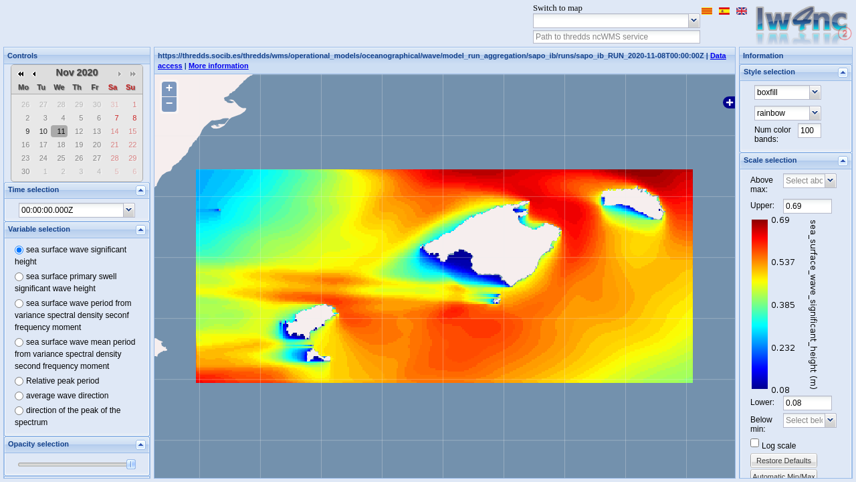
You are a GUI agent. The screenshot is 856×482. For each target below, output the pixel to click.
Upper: (762, 205)
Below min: (761, 424)
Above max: (761, 184)
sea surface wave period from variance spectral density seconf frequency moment (73, 315)
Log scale (779, 446)
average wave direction (67, 395)
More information (219, 66)
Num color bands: (772, 134)
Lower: (762, 402)
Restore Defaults (783, 461)
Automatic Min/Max (783, 477)
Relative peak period (62, 381)
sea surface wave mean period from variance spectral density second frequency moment (75, 354)
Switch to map (557, 8)
